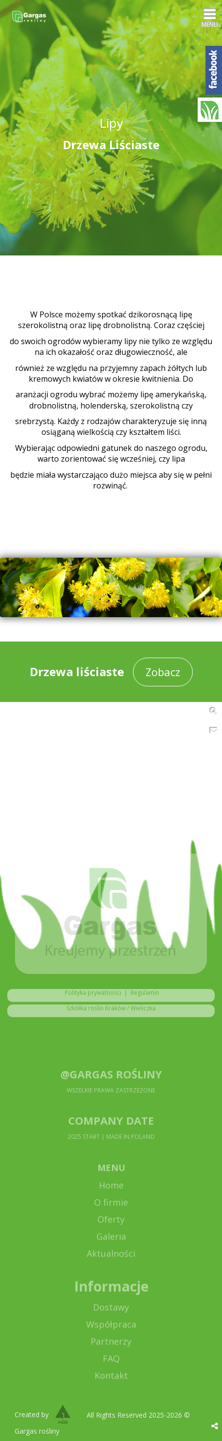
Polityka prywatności (90, 997)
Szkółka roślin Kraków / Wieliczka (111, 1013)
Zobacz (163, 671)
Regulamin (144, 997)
